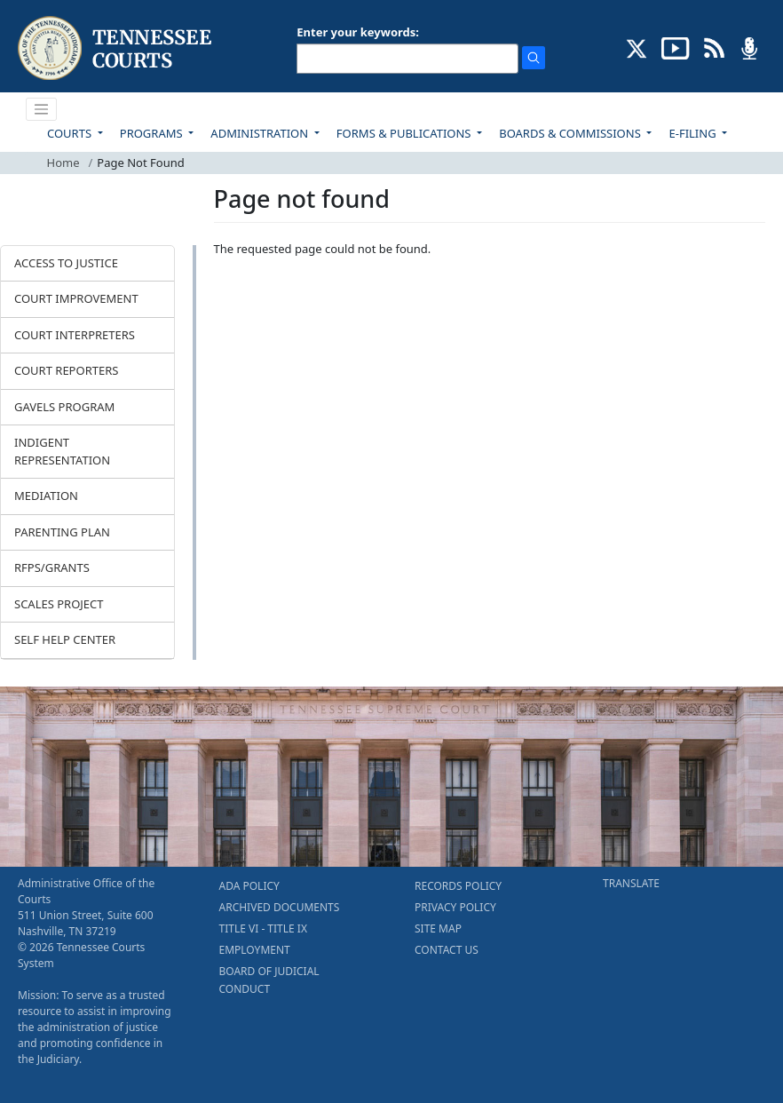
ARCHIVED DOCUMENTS (279, 907)
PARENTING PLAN (62, 532)
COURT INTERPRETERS (74, 335)
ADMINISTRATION (260, 133)
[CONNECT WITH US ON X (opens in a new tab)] (637, 47)
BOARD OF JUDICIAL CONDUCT (269, 980)
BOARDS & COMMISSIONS (571, 133)
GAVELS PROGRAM (64, 407)
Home (63, 163)
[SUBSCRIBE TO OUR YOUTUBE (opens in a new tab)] (675, 47)
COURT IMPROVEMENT (76, 298)
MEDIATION (46, 496)
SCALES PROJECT (59, 604)
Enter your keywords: (358, 32)
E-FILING (693, 133)
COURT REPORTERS (66, 370)
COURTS (70, 133)
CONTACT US (446, 949)
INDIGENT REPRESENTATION (62, 451)
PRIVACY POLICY (455, 907)
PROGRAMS (153, 133)
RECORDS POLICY (458, 885)
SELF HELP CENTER (64, 639)
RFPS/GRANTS (52, 567)
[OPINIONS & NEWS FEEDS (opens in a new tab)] (714, 47)
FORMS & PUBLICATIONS (405, 133)
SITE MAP (438, 928)
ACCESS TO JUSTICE (66, 263)
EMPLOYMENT (254, 949)
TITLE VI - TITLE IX (263, 928)
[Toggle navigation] (42, 109)
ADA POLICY (249, 885)
